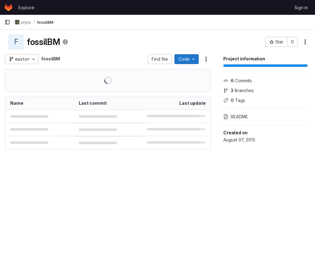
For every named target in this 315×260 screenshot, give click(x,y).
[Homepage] (8, 7)
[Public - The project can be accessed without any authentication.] (65, 41)
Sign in (301, 7)
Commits (237, 80)
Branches (238, 90)
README (235, 116)
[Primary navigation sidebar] (7, 22)
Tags (234, 100)
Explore (26, 7)
